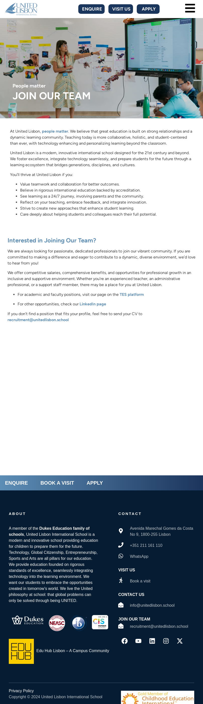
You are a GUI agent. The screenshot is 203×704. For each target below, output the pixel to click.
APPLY (95, 483)
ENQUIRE (16, 483)
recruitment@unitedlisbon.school (38, 319)
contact (130, 513)
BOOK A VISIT (57, 483)
